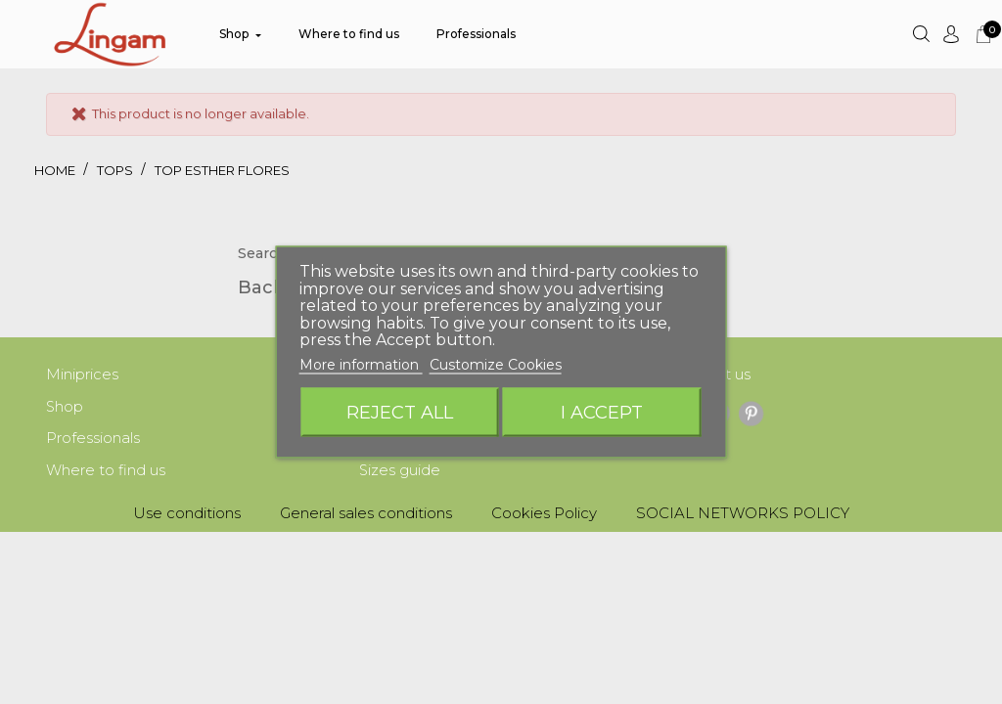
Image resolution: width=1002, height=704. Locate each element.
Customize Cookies (496, 364)
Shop (65, 408)
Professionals (93, 440)
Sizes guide (400, 473)
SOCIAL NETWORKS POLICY (742, 516)
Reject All (399, 412)
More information (361, 364)
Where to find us (105, 473)
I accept (602, 412)
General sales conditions (366, 516)
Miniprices (82, 375)
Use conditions (187, 516)
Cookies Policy (544, 516)
